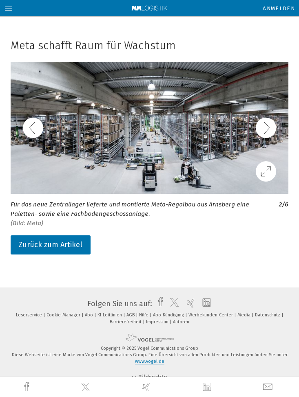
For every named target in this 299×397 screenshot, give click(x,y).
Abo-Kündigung (169, 315)
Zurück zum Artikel (50, 244)
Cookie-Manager (64, 315)
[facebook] (27, 387)
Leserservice (29, 315)
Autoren (181, 322)
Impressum (158, 322)
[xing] (147, 387)
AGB (131, 315)
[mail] (269, 387)
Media (244, 315)
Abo (89, 315)
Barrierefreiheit (126, 322)
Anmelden (279, 8)
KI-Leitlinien (110, 315)
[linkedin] (208, 387)
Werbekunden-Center (211, 315)
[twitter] (86, 387)
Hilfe (144, 315)
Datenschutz (268, 315)
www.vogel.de (149, 361)
